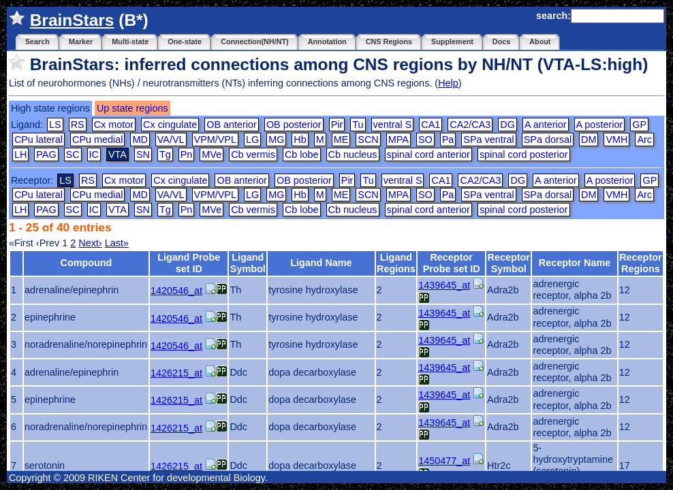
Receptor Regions (640, 263)
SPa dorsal (548, 139)
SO (425, 139)
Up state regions (132, 108)
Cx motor (114, 124)
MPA (398, 139)
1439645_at (444, 285)
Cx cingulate (170, 124)
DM (588, 139)
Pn (187, 154)
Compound (86, 262)
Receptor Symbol (509, 263)
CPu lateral (38, 139)
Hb (300, 139)
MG (276, 139)
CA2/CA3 (470, 124)
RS (77, 124)
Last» (117, 243)
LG (252, 139)
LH (20, 154)
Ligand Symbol (248, 263)
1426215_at (176, 373)
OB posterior (294, 124)
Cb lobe (302, 154)
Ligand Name (320, 262)
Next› (89, 243)
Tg (165, 154)
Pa (448, 139)
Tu (357, 124)
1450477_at (444, 460)
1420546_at (176, 290)
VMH (616, 139)
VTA (117, 209)
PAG (46, 154)
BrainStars (72, 20)
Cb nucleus (352, 154)
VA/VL (171, 139)
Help (448, 83)
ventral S (392, 124)
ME (341, 139)
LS (55, 124)
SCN (368, 139)
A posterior (599, 124)
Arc (644, 139)
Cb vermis (253, 154)
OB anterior (231, 124)
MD (139, 139)
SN (143, 154)
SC (73, 154)
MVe (211, 154)
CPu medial (97, 139)
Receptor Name (575, 262)
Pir (337, 124)
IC (94, 154)
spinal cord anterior (428, 154)
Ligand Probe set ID (188, 263)
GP (639, 124)
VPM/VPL (215, 139)
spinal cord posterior (524, 154)
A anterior (546, 124)
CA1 (430, 124)
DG (507, 124)
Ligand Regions (396, 263)
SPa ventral (488, 139)
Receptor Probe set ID (451, 263)
